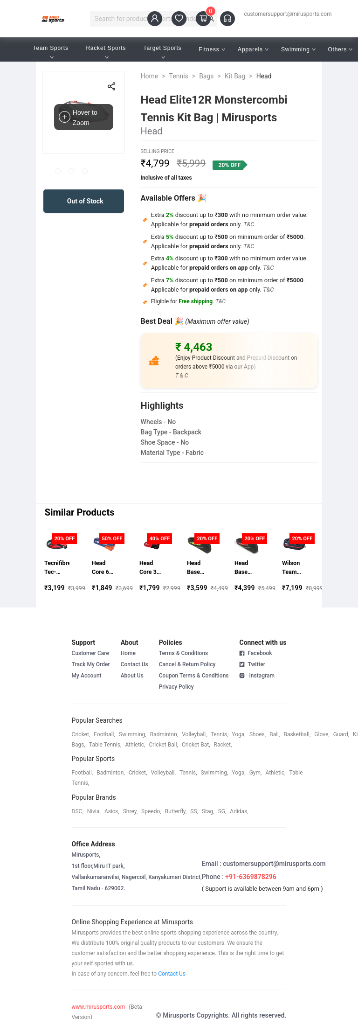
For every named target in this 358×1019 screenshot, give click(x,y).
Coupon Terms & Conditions (194, 675)
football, (104, 734)
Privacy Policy (176, 687)
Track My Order (91, 664)
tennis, (219, 734)
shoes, (257, 734)
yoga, (238, 734)
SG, (222, 811)
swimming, (132, 734)
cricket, (81, 734)
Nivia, (94, 811)
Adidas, (239, 811)
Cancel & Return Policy (187, 664)
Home (149, 76)
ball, (274, 734)
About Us (132, 675)
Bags (206, 76)
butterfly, (176, 811)
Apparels (253, 49)
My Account (87, 675)
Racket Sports (107, 52)
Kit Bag (235, 76)
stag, (208, 811)
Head (264, 76)
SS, (194, 811)
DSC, (77, 811)
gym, (255, 772)
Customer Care (90, 653)
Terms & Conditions (183, 653)
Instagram (256, 675)
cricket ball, (163, 744)
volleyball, (194, 734)
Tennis (178, 76)
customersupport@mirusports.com (288, 14)
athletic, (135, 744)
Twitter (252, 664)
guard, (341, 734)
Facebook (255, 653)
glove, (321, 734)
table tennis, (105, 744)
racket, (223, 744)
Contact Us (134, 664)
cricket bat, (196, 744)
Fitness (212, 49)
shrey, (130, 811)
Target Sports (164, 52)
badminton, (164, 734)
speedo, (151, 811)
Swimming (298, 49)
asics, (111, 811)
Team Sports (51, 52)
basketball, (296, 734)
